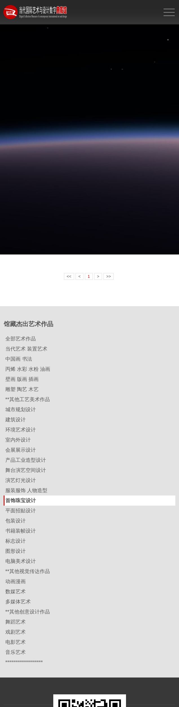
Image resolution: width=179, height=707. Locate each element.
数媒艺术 (15, 591)
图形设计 (15, 551)
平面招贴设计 (20, 510)
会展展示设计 (20, 450)
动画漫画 (15, 581)
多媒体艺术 (18, 601)
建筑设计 (15, 419)
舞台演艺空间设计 (25, 470)
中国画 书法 (18, 359)
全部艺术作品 (20, 339)
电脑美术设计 (20, 561)
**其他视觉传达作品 (27, 571)
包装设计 (15, 521)
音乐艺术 (15, 652)
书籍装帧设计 (20, 531)
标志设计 (15, 541)
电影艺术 (15, 642)
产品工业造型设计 (25, 460)
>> (108, 276)
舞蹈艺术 (15, 622)
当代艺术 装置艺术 (26, 349)
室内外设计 (18, 440)
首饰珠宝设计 (20, 500)
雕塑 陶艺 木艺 (22, 389)
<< (69, 276)
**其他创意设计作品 (27, 612)
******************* (24, 662)
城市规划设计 (20, 409)
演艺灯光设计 (20, 480)
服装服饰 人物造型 (26, 490)
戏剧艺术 (15, 632)
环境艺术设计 (20, 430)
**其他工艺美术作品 (27, 399)
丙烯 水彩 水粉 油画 (27, 369)
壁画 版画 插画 (22, 379)
